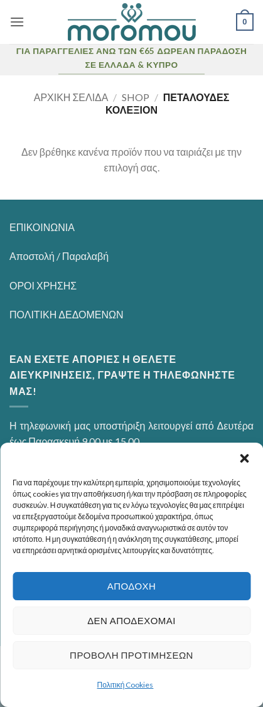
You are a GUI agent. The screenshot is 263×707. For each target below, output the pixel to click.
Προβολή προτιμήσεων (131, 655)
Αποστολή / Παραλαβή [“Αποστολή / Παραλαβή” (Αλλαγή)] (59, 256)
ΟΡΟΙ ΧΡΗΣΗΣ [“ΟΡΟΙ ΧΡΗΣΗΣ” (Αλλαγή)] (43, 285)
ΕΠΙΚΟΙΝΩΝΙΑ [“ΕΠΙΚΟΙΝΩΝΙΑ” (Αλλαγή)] (42, 227)
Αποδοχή (131, 585)
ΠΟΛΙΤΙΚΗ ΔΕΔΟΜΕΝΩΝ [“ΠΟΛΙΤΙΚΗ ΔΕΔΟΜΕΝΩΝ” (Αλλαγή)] (66, 314)
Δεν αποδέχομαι (131, 620)
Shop (135, 97)
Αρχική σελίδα (71, 97)
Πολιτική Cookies (125, 684)
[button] (244, 458)
